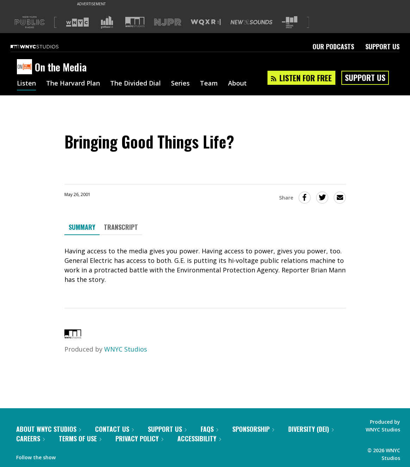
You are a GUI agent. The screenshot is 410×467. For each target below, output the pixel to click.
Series (180, 84)
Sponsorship (253, 429)
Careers (30, 438)
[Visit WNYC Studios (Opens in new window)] (135, 22)
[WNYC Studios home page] (43, 46)
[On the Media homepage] (26, 67)
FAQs (209, 429)
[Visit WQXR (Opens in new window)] (206, 22)
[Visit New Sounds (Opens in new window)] (251, 22)
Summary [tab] (82, 227)
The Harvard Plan (73, 84)
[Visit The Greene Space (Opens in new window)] (289, 22)
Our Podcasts (333, 46)
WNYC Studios (125, 349)
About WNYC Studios (48, 429)
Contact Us (114, 429)
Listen (26, 84)
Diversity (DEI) (311, 429)
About (237, 84)
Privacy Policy (139, 438)
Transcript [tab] (121, 227)
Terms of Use (80, 438)
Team (209, 84)
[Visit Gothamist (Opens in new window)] (107, 22)
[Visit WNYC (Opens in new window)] (77, 22)
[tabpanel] (205, 265)
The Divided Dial (135, 84)
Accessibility (199, 438)
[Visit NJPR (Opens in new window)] (167, 22)
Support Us (382, 46)
